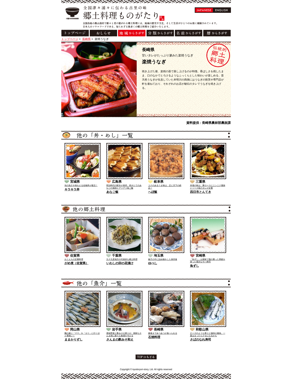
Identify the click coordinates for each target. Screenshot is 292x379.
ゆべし (152, 263)
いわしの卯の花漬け (119, 263)
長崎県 (86, 39)
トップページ (69, 39)
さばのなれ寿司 (200, 339)
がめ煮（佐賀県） (76, 263)
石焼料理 (154, 337)
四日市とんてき (200, 191)
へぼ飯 (152, 191)
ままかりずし (73, 339)
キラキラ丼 (72, 189)
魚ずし (194, 265)
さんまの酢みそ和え (119, 339)
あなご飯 (112, 191)
